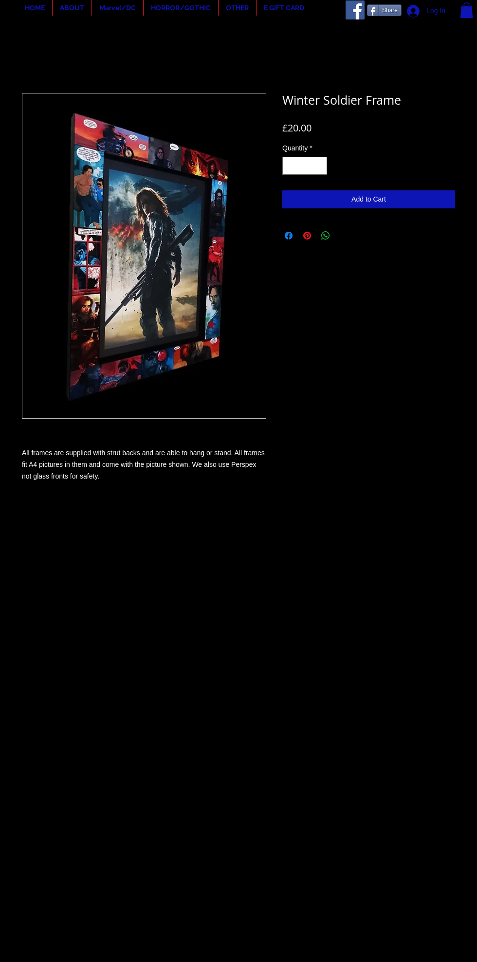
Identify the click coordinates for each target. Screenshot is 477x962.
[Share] (384, 10)
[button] (72, 8)
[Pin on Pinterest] (307, 235)
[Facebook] (355, 9)
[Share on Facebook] (288, 235)
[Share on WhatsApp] (325, 235)
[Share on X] (344, 235)
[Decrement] (290, 165)
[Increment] (319, 165)
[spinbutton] (304, 165)
